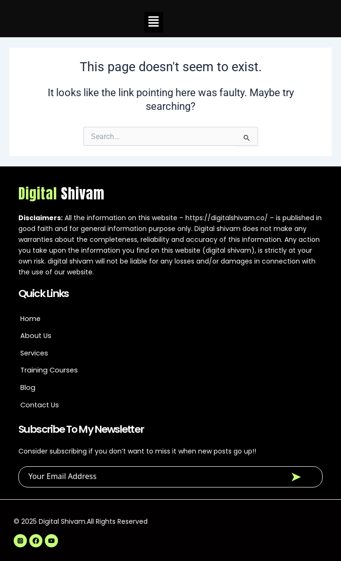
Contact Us (39, 405)
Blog (27, 387)
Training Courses (49, 370)
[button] (153, 22)
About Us (35, 335)
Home (30, 318)
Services (34, 353)
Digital (61, 193)
